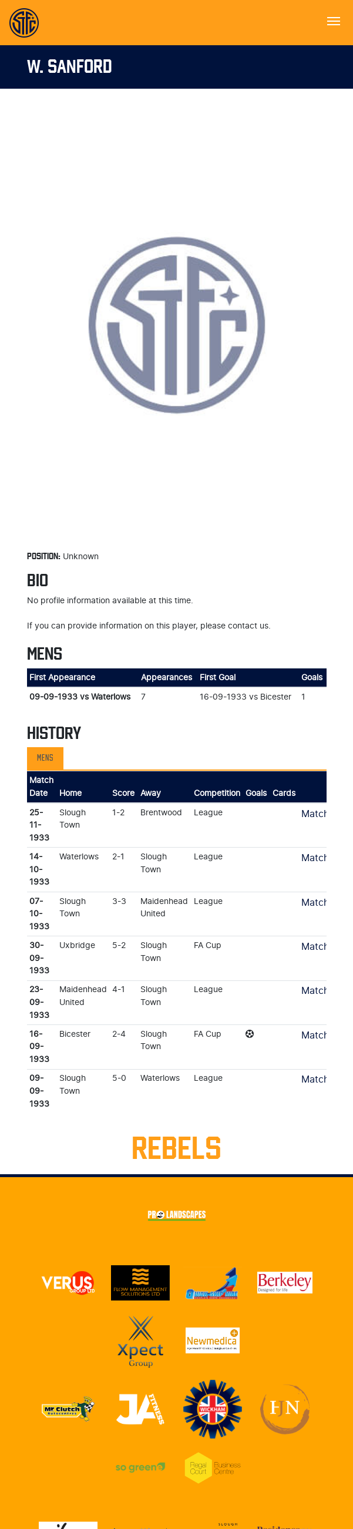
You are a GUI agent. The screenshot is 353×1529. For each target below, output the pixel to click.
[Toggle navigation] (333, 20)
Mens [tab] (45, 758)
